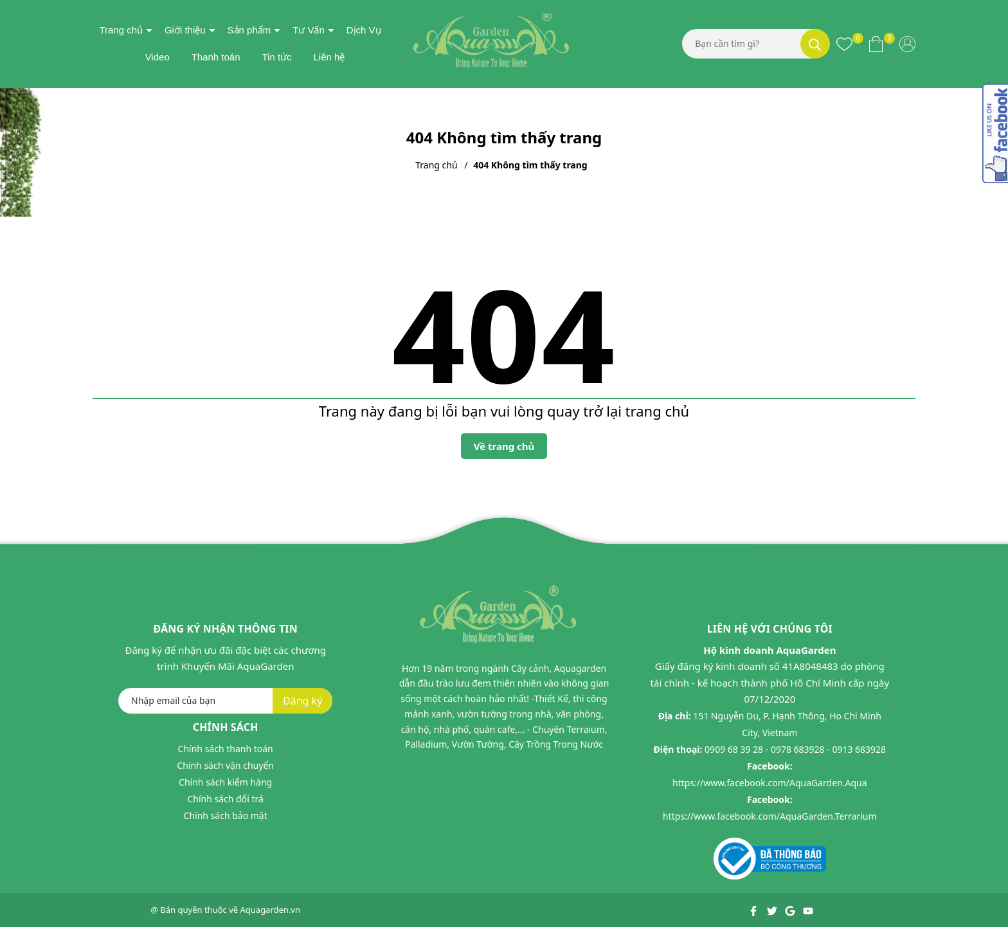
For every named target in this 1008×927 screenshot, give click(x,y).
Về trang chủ (504, 446)
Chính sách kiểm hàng (225, 782)
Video (157, 56)
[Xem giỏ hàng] (876, 43)
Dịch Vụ (363, 29)
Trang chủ (121, 29)
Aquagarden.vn (270, 909)
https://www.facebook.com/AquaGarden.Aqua (769, 783)
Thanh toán (216, 56)
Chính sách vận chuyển (225, 765)
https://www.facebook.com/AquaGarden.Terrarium (770, 816)
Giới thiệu (185, 29)
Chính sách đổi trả (225, 799)
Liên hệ (329, 56)
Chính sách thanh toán (225, 748)
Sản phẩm (249, 29)
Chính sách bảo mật (225, 815)
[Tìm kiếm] (815, 44)
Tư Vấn (308, 29)
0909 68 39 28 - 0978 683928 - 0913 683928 (795, 749)
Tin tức (276, 56)
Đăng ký (302, 701)
